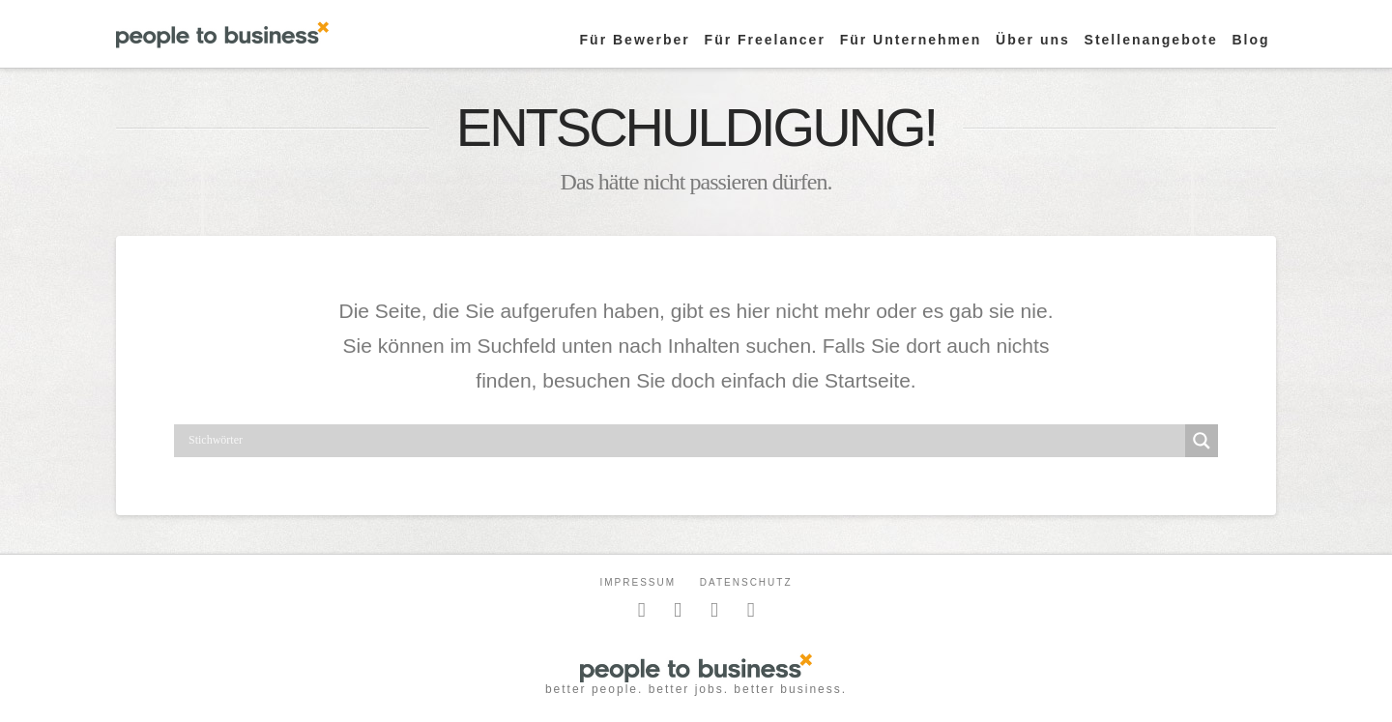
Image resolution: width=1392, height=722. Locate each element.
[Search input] (684, 440)
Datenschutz (746, 582)
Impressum (637, 582)
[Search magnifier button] (1201, 440)
